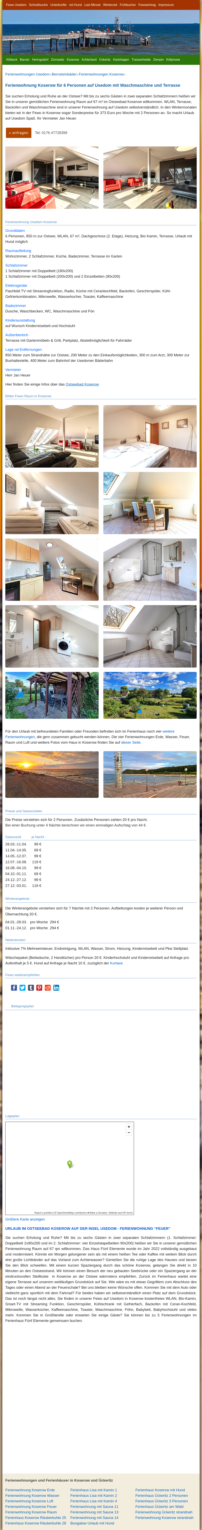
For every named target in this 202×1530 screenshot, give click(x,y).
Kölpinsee (173, 59)
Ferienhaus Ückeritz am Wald (159, 1507)
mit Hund (75, 5)
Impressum (166, 5)
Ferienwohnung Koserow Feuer (31, 1507)
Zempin (158, 59)
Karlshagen (121, 59)
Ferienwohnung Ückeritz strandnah (163, 1512)
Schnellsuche (38, 5)
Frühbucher (128, 5)
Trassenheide (141, 59)
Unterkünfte (58, 5)
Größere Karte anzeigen (25, 1219)
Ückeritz (105, 59)
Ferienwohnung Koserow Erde (30, 1490)
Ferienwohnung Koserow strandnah (164, 1518)
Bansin (25, 59)
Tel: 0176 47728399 (51, 133)
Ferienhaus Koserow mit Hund (160, 1490)
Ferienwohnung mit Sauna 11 (94, 1507)
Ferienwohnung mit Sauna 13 (94, 1512)
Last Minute (92, 5)
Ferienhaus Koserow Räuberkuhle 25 (35, 1518)
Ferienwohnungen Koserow (101, 74)
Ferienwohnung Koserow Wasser (32, 1495)
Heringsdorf (40, 59)
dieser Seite (131, 742)
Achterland (89, 59)
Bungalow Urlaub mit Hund (92, 1523)
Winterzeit (110, 5)
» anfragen (18, 133)
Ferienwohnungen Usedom (27, 74)
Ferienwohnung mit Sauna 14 (94, 1518)
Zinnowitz (57, 59)
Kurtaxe (116, 963)
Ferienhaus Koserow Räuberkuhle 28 (35, 1523)
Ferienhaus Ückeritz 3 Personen (161, 1501)
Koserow (73, 59)
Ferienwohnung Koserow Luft (29, 1501)
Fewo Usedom (16, 5)
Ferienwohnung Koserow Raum (31, 1512)
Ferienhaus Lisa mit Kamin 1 (93, 1490)
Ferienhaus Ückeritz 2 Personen (161, 1495)
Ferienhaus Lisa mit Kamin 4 (93, 1501)
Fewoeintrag (147, 5)
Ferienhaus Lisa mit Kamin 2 (93, 1495)
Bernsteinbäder (64, 74)
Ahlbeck (11, 59)
